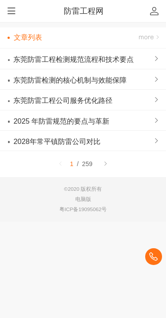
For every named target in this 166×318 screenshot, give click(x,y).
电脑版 (83, 199)
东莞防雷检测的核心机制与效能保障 (70, 80)
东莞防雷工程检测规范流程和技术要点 (73, 59)
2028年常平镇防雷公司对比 (56, 141)
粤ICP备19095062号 (83, 209)
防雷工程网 (84, 11)
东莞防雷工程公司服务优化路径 (62, 100)
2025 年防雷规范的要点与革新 (61, 121)
